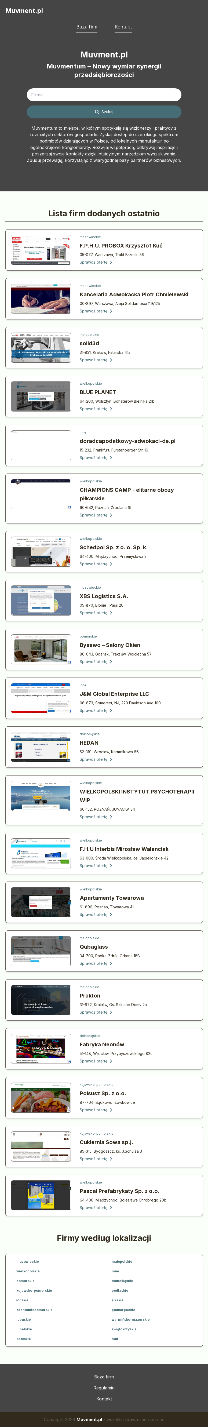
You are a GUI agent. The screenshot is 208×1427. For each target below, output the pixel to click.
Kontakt (123, 27)
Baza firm (86, 27)
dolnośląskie (90, 734)
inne (83, 432)
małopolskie (89, 335)
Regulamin (104, 1387)
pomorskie (88, 636)
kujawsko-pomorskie (97, 1085)
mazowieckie (90, 237)
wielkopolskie (91, 383)
